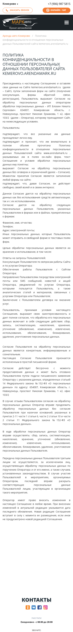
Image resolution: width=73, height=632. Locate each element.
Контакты (36, 600)
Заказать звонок (19, 10)
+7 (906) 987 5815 (59, 4)
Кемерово (10, 4)
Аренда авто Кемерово (16, 35)
